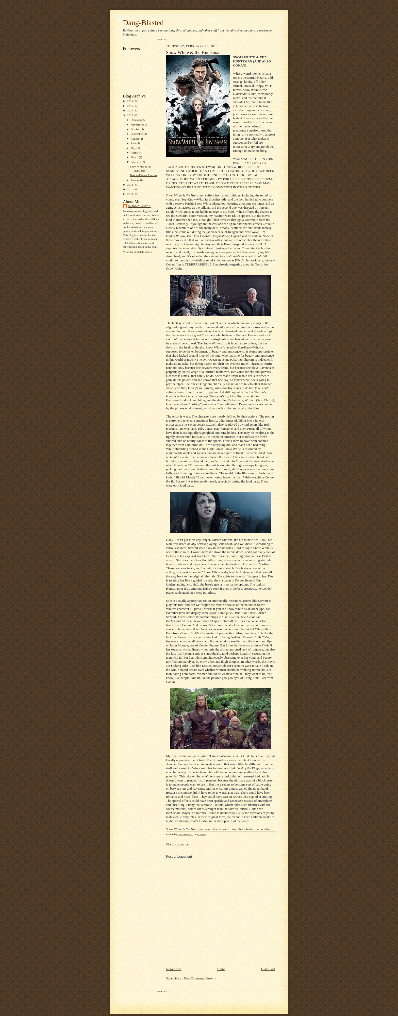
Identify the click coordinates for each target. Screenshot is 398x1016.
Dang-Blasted (143, 23)
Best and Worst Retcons (143, 175)
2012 (130, 184)
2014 (130, 110)
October (136, 129)
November (137, 124)
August (135, 138)
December (137, 119)
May (134, 147)
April (134, 152)
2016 (130, 101)
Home (221, 969)
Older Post (268, 969)
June (134, 143)
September (137, 133)
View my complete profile (138, 251)
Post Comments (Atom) (200, 978)
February (136, 161)
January (135, 179)
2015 (130, 105)
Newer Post (173, 969)
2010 (130, 193)
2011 (130, 189)
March (135, 157)
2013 (130, 115)
